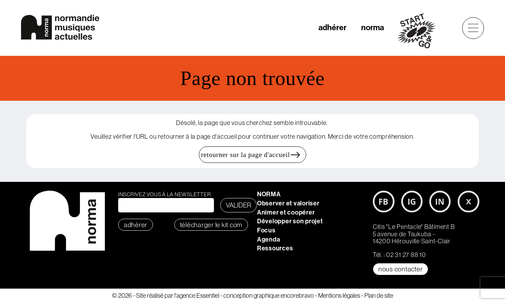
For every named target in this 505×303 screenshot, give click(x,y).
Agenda (268, 239)
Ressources (275, 248)
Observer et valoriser (288, 203)
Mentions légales (339, 295)
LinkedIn (440, 201)
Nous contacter (400, 269)
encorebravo (297, 295)
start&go (420, 30)
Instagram (412, 201)
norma (372, 27)
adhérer (332, 27)
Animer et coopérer (286, 212)
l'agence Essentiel (196, 295)
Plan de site (378, 295)
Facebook (384, 201)
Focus (266, 230)
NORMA (269, 194)
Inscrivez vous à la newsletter (164, 194)
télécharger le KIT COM (211, 224)
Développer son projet (290, 221)
